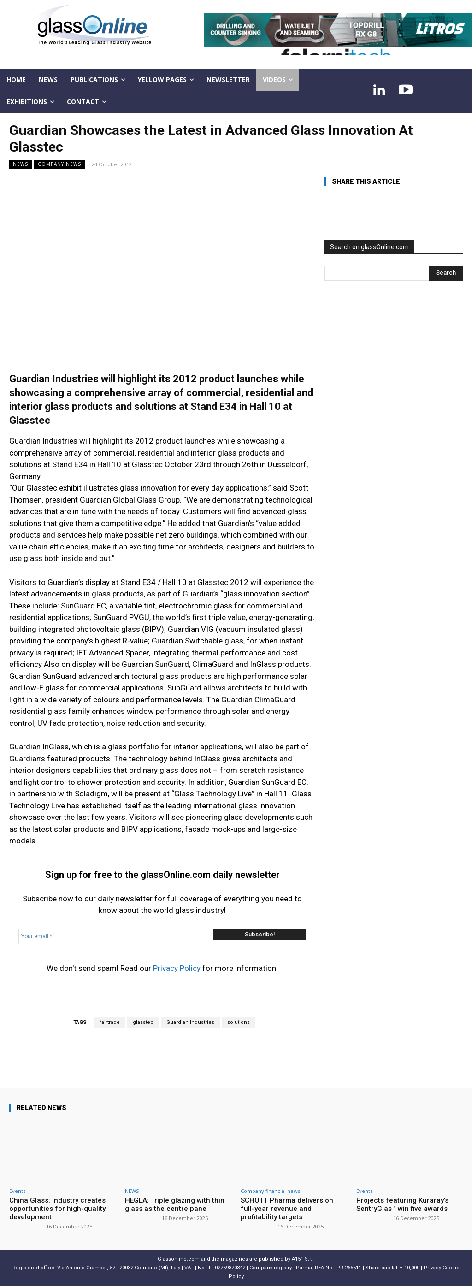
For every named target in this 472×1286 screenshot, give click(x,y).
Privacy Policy (177, 968)
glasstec (143, 1022)
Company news (59, 164)
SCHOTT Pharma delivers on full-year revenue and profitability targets (287, 1208)
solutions (238, 1022)
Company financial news (270, 1190)
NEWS (20, 164)
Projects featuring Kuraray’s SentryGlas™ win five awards (402, 1204)
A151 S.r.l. (303, 1259)
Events (17, 1190)
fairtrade (110, 1022)
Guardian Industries (190, 1022)
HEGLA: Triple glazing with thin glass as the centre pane (174, 1204)
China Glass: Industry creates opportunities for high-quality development (57, 1208)
